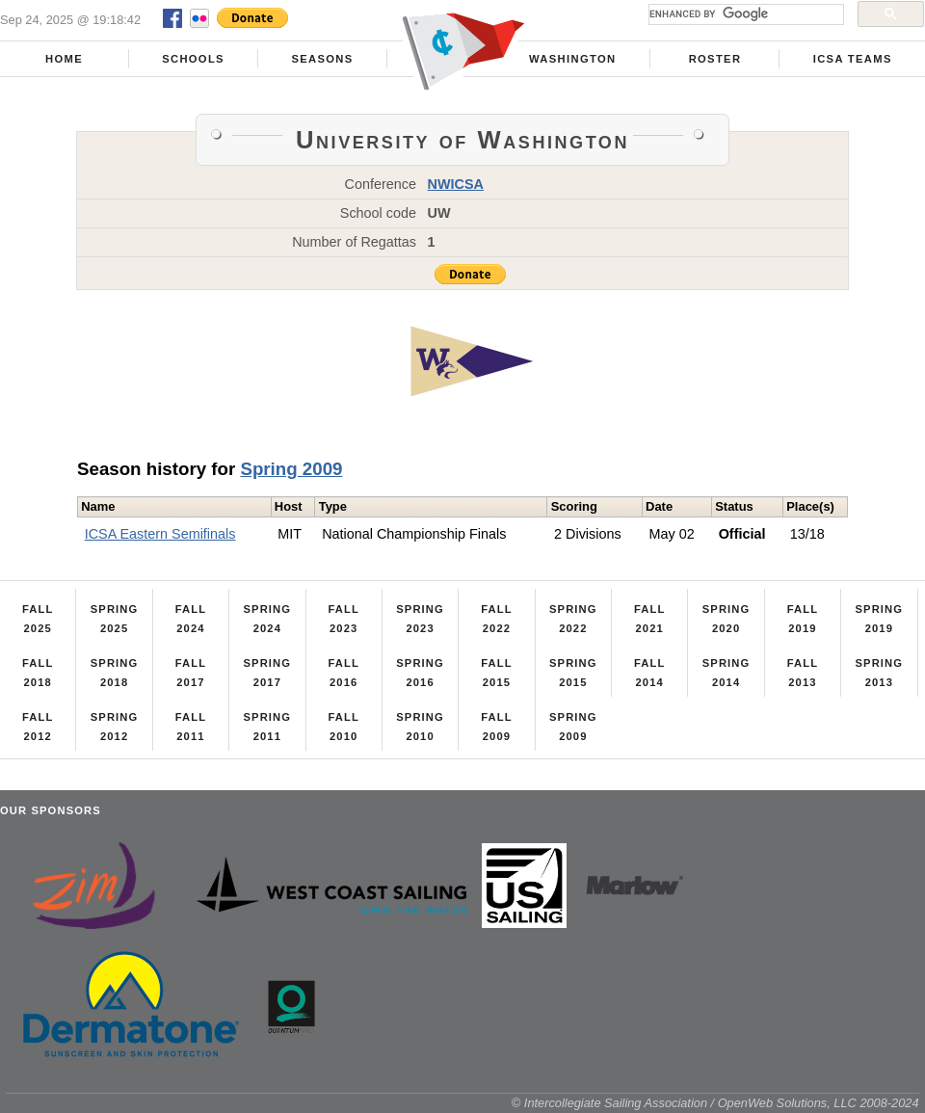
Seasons (322, 59)
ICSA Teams (852, 59)
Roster (715, 59)
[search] (744, 14)
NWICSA (456, 184)
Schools (193, 59)
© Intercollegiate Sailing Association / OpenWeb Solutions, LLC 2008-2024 (715, 1103)
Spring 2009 (291, 469)
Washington (572, 59)
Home (64, 59)
